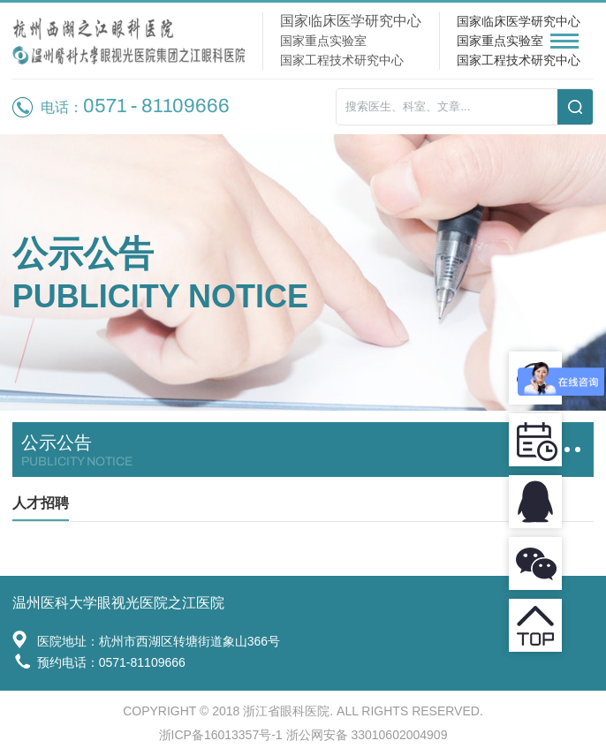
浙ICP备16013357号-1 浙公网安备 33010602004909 (303, 735)
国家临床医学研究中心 (518, 21)
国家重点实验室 (500, 41)
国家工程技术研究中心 (518, 60)
